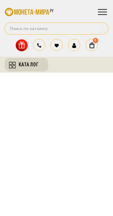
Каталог (24, 64)
